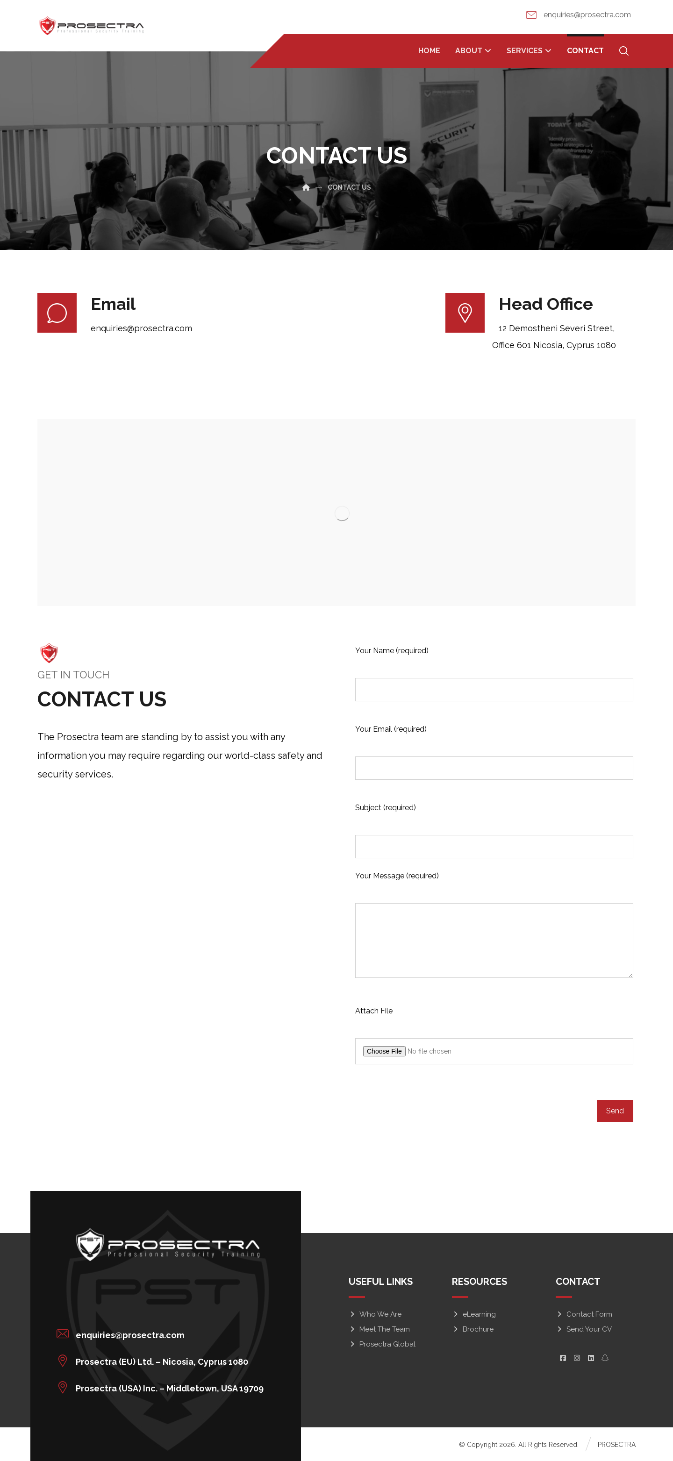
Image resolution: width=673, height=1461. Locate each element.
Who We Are (375, 1314)
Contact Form (584, 1314)
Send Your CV (584, 1329)
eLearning (474, 1314)
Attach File (374, 1010)
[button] (162, 1334)
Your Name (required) (392, 650)
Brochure (473, 1329)
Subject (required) (385, 807)
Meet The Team (379, 1329)
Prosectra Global (382, 1344)
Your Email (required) (391, 729)
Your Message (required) (397, 875)
